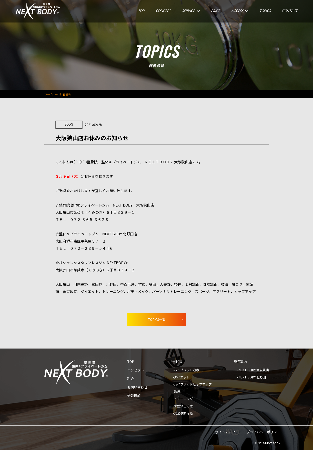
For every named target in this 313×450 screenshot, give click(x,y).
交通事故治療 (183, 413)
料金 (130, 379)
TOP (130, 362)
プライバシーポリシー (263, 432)
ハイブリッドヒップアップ (193, 385)
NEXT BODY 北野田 (252, 377)
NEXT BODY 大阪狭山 (253, 370)
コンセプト (135, 370)
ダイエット (182, 377)
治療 (177, 392)
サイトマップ (225, 432)
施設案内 (240, 362)
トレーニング (183, 399)
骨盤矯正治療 (183, 406)
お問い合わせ (137, 387)
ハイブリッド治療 (186, 370)
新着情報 (134, 396)
